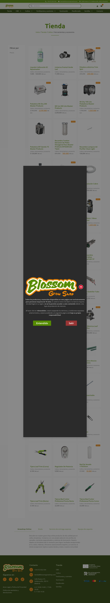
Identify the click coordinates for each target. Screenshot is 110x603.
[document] (55, 301)
